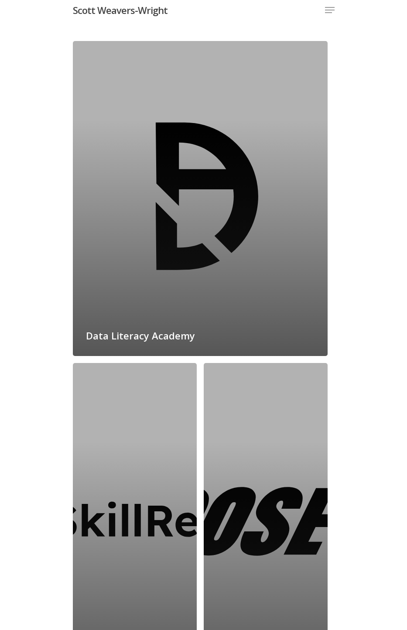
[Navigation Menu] (330, 10)
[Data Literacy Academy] (200, 198)
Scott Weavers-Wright (120, 10)
